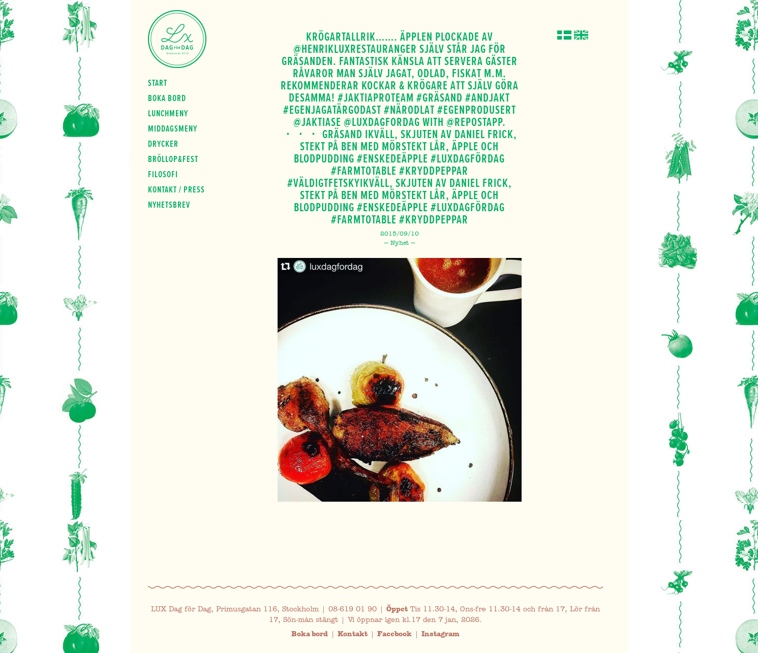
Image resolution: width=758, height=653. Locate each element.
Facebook (394, 634)
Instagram (440, 634)
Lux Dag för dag (177, 39)
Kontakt (353, 634)
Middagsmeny (172, 128)
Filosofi (163, 174)
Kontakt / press (176, 189)
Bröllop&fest (173, 159)
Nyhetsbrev (169, 205)
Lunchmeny (168, 113)
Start (157, 83)
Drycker (163, 144)
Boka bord (167, 98)
